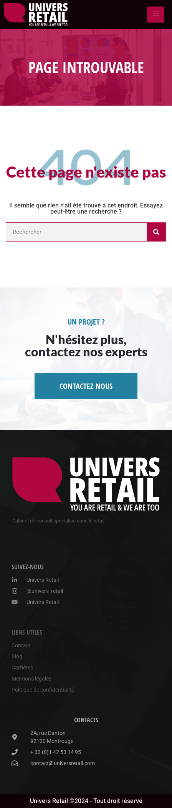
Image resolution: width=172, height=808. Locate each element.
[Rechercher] (156, 232)
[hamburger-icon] (155, 15)
